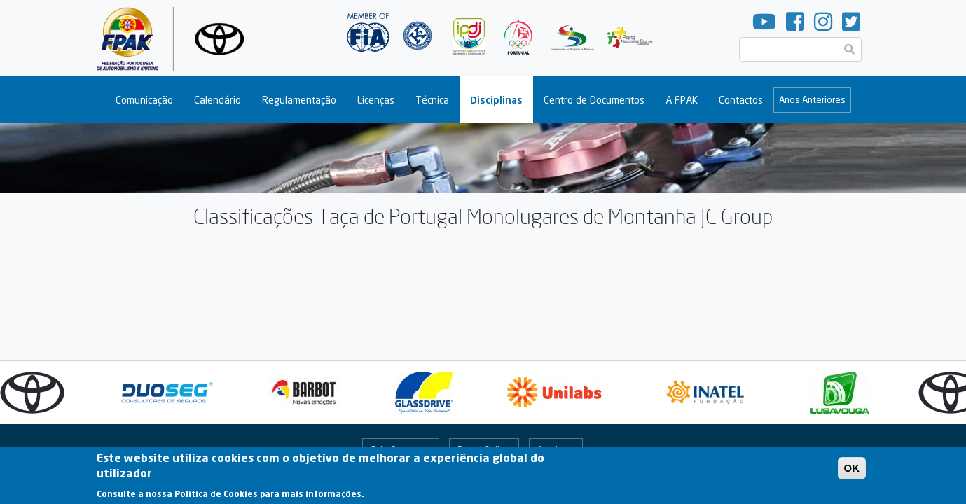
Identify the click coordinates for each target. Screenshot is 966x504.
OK (852, 471)
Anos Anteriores (812, 99)
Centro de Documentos (594, 100)
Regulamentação (299, 100)
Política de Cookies (216, 496)
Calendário (217, 100)
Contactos (741, 100)
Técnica (432, 100)
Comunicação (144, 100)
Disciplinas (496, 100)
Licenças (375, 100)
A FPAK (681, 100)
